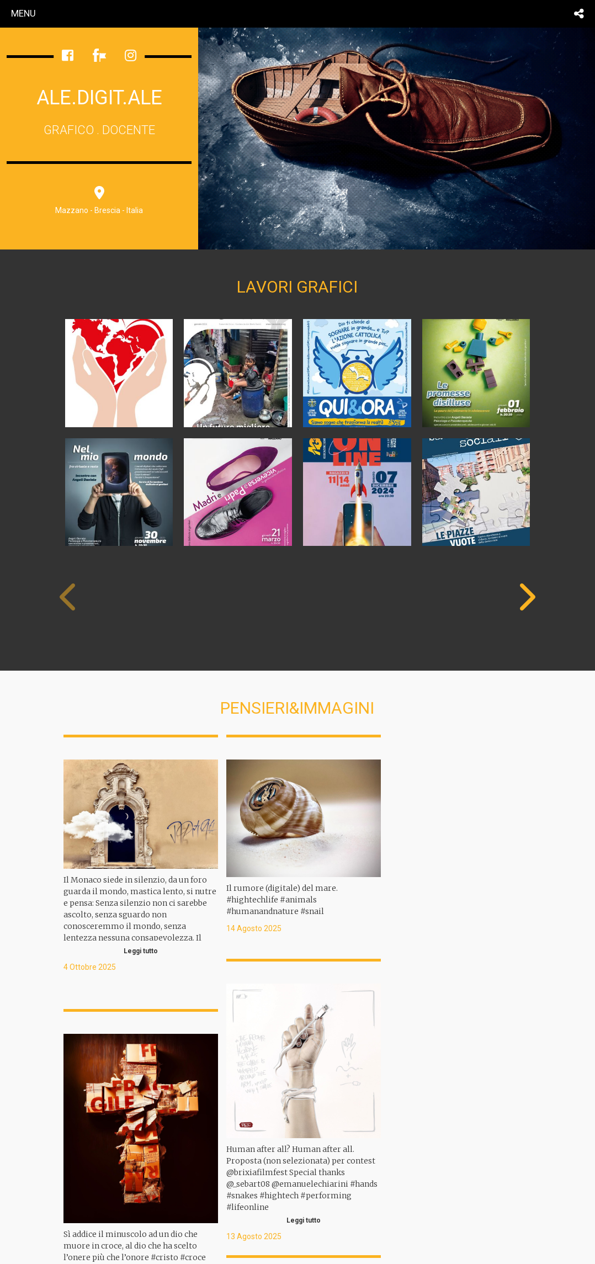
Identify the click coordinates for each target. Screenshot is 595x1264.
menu (23, 13)
